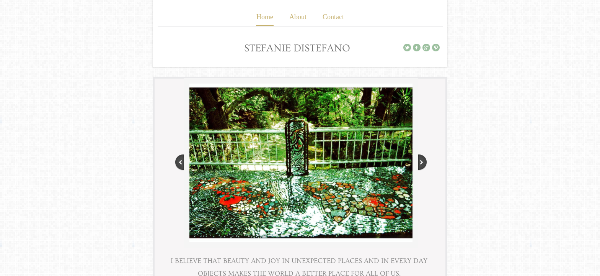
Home (264, 17)
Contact (333, 17)
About (298, 17)
